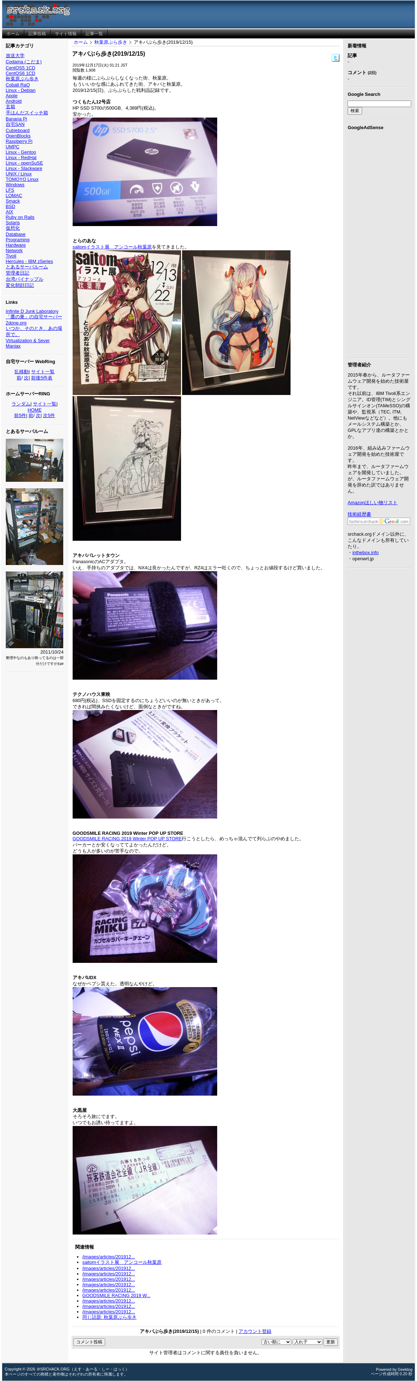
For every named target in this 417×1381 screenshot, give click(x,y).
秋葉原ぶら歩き (22, 78)
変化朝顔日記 (20, 285)
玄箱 (10, 106)
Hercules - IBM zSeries (29, 261)
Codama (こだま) (24, 61)
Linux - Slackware (24, 168)
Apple (12, 95)
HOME (35, 410)
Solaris (13, 222)
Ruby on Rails (20, 217)
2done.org (16, 323)
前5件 (20, 415)
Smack (13, 201)
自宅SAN (15, 124)
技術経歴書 (359, 514)
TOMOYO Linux (22, 179)
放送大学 (15, 55)
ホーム (81, 42)
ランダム (21, 404)
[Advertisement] (379, 242)
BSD (10, 206)
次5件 (49, 415)
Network (14, 250)
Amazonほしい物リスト (372, 502)
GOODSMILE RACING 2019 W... (116, 1295)
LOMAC (14, 195)
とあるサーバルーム (27, 266)
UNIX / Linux (19, 174)
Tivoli (11, 256)
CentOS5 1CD (20, 68)
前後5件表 (41, 378)
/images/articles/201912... (108, 1256)
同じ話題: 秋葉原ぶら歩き (109, 1317)
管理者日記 (17, 273)
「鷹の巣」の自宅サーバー (34, 316)
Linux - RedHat (21, 157)
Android (14, 101)
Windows (15, 184)
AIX (9, 211)
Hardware (16, 245)
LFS (10, 190)
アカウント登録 (254, 1331)
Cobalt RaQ (18, 85)
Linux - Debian (21, 90)
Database (16, 234)
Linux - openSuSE (24, 163)
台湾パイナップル (24, 279)
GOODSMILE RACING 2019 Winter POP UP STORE (127, 838)
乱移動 (21, 371)
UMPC (13, 146)
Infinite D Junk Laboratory (32, 311)
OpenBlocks (18, 136)
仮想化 (13, 228)
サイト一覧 (43, 371)
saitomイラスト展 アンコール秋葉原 (112, 247)
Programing (18, 239)
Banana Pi (16, 119)
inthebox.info (365, 552)
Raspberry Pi (19, 141)
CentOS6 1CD (20, 73)
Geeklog (405, 1369)
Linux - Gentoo (21, 152)
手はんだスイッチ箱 (27, 112)
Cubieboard (18, 130)
